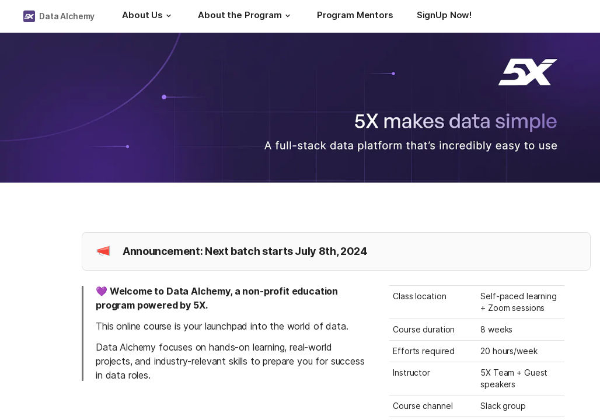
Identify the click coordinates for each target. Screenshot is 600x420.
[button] (169, 16)
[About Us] (148, 16)
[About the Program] (245, 16)
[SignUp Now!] (444, 16)
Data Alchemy (67, 16)
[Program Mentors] (355, 16)
